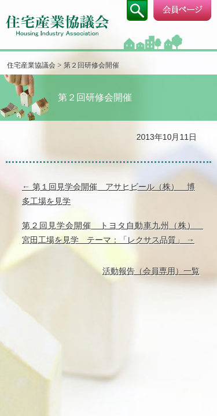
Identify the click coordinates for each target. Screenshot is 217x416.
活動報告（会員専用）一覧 (151, 271)
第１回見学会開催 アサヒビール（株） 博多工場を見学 (108, 194)
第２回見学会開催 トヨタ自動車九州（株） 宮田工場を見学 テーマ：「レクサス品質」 (111, 232)
